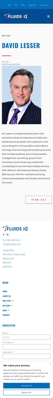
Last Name (8, 352)
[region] (26, 379)
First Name (8, 342)
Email (5, 333)
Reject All (26, 392)
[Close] (50, 363)
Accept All (26, 385)
